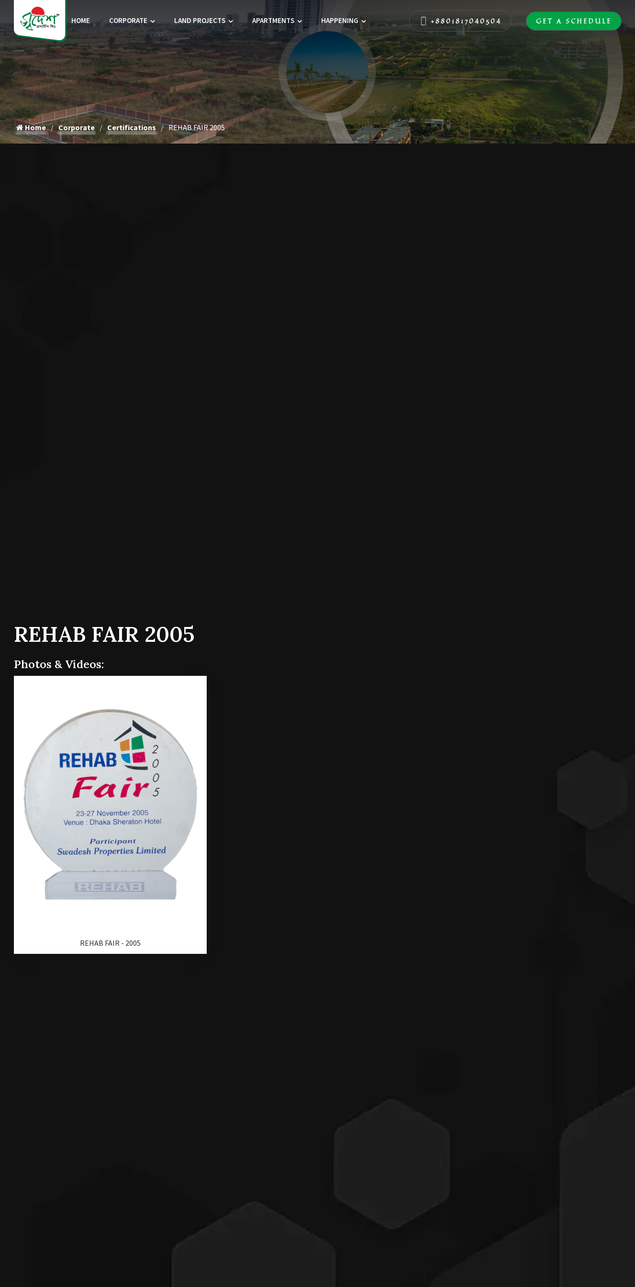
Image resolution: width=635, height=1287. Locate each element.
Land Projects (199, 20)
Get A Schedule (574, 21)
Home (80, 20)
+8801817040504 (460, 21)
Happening (339, 20)
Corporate (128, 20)
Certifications (131, 127)
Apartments (273, 20)
